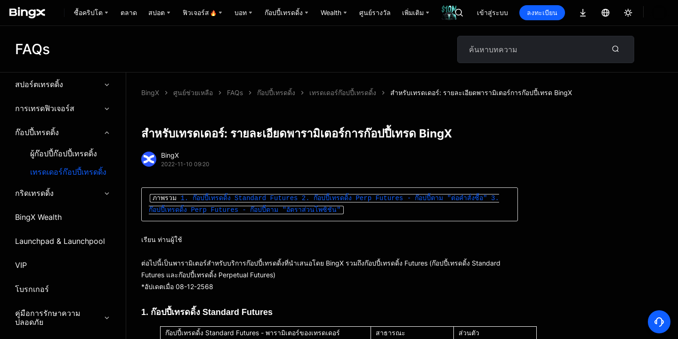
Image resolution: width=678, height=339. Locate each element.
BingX (150, 93)
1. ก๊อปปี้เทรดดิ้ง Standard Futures (239, 198)
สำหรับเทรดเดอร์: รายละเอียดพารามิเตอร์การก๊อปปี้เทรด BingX (318, 93)
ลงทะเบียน (542, 12)
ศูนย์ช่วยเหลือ (193, 93)
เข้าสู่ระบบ (492, 12)
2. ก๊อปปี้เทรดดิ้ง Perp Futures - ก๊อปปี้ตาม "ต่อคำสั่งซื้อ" (394, 198)
